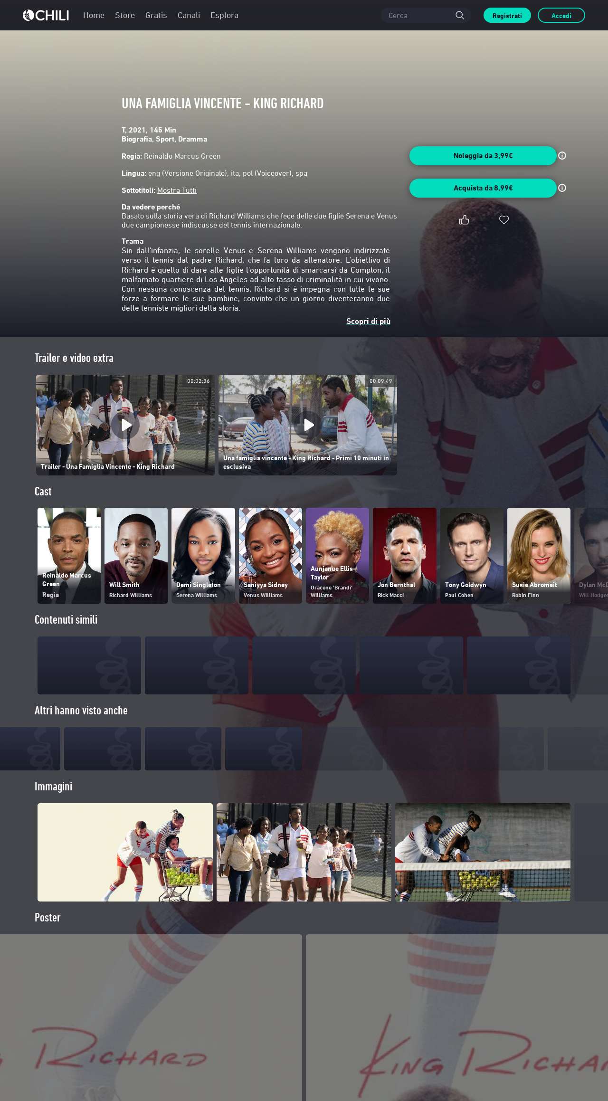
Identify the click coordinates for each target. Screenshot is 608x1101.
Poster (48, 933)
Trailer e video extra (74, 358)
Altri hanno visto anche (81, 710)
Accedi (561, 15)
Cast (43, 491)
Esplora (224, 15)
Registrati (507, 15)
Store (125, 15)
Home (93, 15)
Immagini (53, 801)
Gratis (156, 15)
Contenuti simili (66, 619)
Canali (189, 15)
